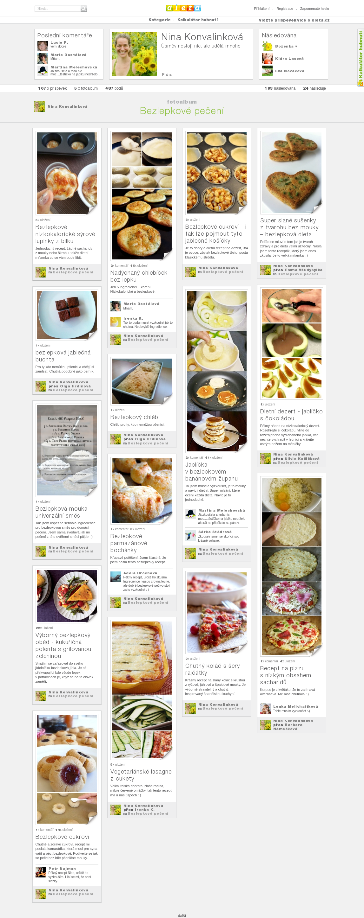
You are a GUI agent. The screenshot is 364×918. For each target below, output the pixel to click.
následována (280, 88)
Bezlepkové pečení (73, 272)
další (182, 916)
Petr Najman (62, 868)
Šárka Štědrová (215, 532)
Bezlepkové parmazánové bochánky (128, 543)
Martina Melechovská (73, 67)
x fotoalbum (86, 88)
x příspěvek (52, 88)
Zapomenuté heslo (314, 8)
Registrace (284, 8)
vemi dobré (58, 46)
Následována (279, 35)
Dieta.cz (183, 7)
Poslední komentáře (64, 35)
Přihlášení (261, 8)
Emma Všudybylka (304, 270)
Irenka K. (133, 318)
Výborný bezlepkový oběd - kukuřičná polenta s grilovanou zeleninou (63, 645)
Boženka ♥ (286, 46)
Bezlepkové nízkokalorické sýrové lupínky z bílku (65, 234)
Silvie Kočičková (302, 458)
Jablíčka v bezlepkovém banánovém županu (211, 471)
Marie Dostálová (68, 55)
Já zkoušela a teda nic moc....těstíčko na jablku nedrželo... (75, 72)
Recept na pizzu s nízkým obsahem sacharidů (285, 675)
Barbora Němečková (288, 727)
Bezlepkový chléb (134, 417)
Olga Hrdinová (75, 386)
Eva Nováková (289, 71)
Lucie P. (59, 42)
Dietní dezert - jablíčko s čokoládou (291, 415)
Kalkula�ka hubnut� (360, 57)
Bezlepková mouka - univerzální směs (64, 512)
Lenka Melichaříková (295, 706)
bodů (114, 88)
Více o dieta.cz (313, 20)
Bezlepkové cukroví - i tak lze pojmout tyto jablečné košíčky (216, 233)
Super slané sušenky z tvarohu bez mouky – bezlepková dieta (289, 227)
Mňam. (55, 59)
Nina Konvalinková (68, 106)
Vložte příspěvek (277, 20)
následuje (314, 88)
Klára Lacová (289, 58)
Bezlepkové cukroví (62, 836)
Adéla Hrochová (140, 573)
